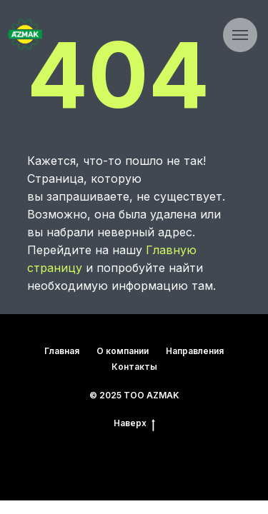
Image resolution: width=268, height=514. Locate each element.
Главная (61, 351)
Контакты (134, 366)
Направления (195, 351)
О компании (122, 351)
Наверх (134, 423)
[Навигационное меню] (240, 35)
